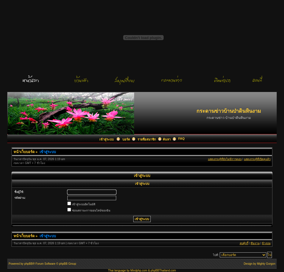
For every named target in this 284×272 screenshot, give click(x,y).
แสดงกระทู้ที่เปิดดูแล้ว (257, 159)
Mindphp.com (138, 270)
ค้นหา (167, 139)
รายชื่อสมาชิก (147, 139)
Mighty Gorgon (266, 263)
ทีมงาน (255, 243)
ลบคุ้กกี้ (244, 243)
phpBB (28, 263)
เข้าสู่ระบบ (106, 139)
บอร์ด (126, 139)
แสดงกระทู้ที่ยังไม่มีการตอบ (225, 159)
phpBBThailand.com (163, 270)
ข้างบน (266, 243)
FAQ (181, 138)
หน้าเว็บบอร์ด (24, 152)
